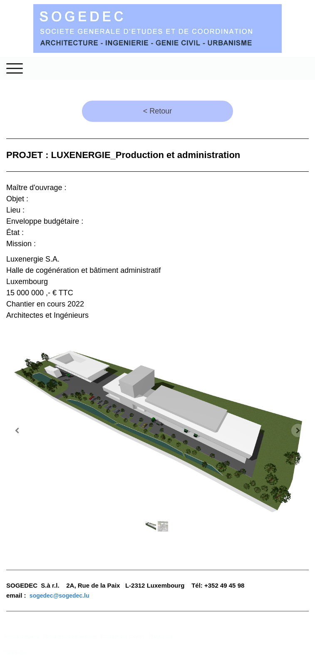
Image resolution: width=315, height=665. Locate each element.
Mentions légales (21, 636)
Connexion (15, 652)
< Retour (157, 111)
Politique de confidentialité (70, 636)
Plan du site (160, 636)
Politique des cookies (122, 636)
